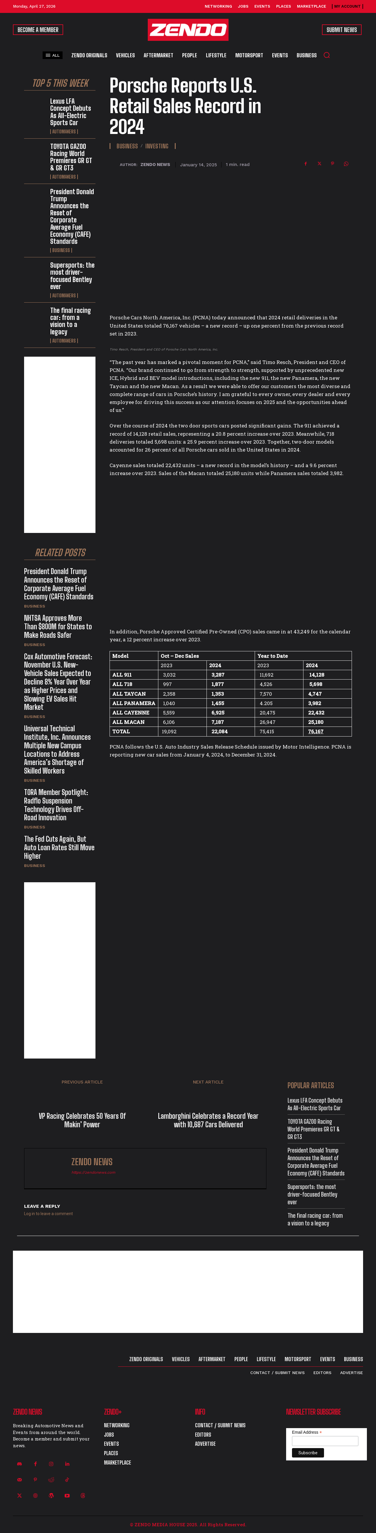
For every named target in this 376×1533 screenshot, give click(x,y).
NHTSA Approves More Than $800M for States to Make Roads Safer (58, 626)
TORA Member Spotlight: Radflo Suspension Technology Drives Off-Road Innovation (56, 805)
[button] (327, 55)
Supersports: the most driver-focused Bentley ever (72, 276)
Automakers (64, 131)
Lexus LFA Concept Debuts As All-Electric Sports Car (70, 112)
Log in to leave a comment (48, 1213)
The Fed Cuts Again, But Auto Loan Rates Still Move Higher (59, 847)
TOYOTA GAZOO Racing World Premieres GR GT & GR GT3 (71, 157)
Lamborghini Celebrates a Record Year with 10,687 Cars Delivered (208, 1120)
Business (61, 250)
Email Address (307, 1432)
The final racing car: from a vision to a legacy (70, 321)
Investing (157, 146)
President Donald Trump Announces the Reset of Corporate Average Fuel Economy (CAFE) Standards (72, 216)
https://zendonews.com (93, 1172)
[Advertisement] (59, 445)
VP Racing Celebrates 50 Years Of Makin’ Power (82, 1120)
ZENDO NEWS (155, 164)
